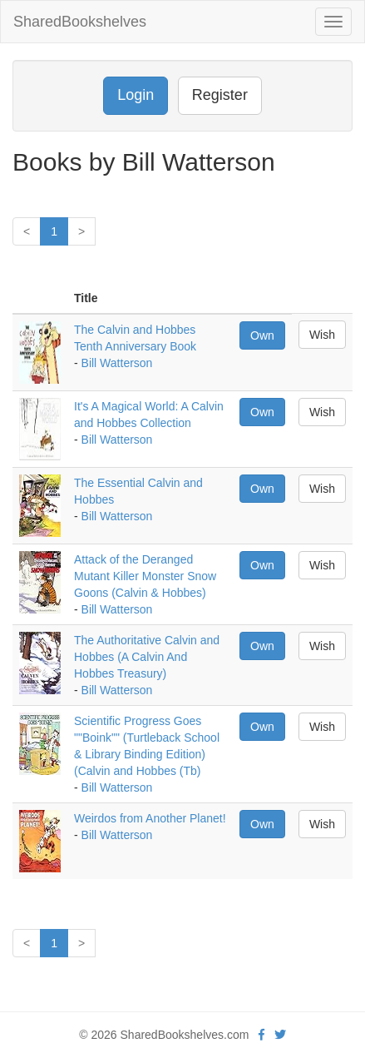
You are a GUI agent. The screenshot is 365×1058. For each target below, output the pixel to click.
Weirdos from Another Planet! (150, 818)
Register (220, 95)
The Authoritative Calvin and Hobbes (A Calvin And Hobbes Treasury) (146, 656)
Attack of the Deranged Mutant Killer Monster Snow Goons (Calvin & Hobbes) (145, 576)
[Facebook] (261, 1034)
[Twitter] (280, 1034)
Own (262, 335)
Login (135, 95)
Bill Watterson (117, 363)
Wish (322, 334)
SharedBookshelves (79, 21)
